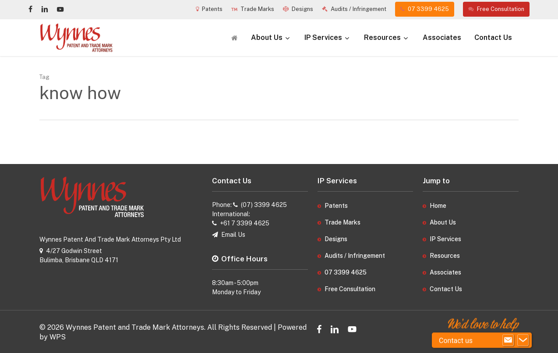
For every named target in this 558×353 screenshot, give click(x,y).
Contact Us (446, 288)
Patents (336, 205)
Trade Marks (342, 222)
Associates (445, 272)
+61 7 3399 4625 (244, 223)
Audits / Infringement (355, 255)
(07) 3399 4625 (264, 204)
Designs (336, 238)
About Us (443, 222)
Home (438, 205)
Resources (445, 255)
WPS (57, 337)
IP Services (445, 238)
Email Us (233, 234)
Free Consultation (350, 288)
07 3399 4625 (346, 272)
